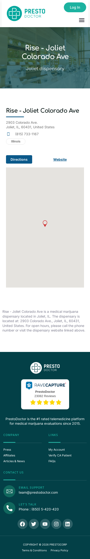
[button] (81, 20)
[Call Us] (9, 508)
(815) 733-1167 (27, 134)
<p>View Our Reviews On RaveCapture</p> (45, 394)
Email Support (31, 487)
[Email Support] (9, 491)
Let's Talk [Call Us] (27, 504)
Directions (19, 159)
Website (60, 159)
